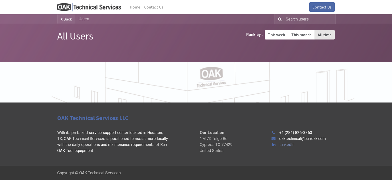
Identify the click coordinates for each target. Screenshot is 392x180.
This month (301, 34)
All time (325, 34)
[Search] (279, 19)
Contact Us (322, 7)
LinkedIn (287, 144)
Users (84, 18)
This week (276, 34)
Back (66, 19)
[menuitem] (135, 7)
